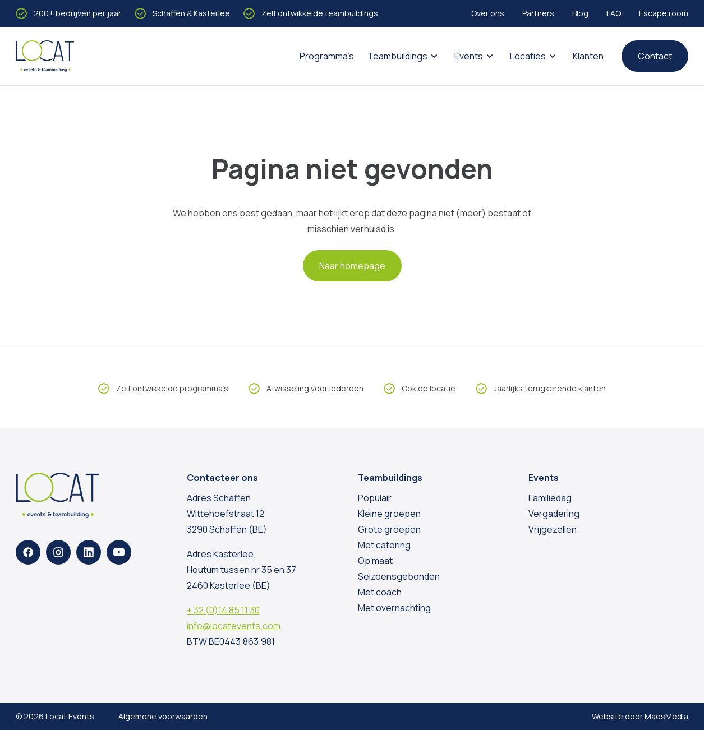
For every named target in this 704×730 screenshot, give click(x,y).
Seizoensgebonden (399, 576)
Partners (538, 13)
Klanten (588, 56)
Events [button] (468, 56)
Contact (655, 56)
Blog (580, 13)
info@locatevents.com (233, 626)
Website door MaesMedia (640, 716)
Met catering (384, 545)
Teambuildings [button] (397, 56)
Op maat (375, 561)
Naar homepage (352, 266)
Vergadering (553, 513)
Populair (375, 498)
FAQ (613, 13)
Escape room (663, 13)
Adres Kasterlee (220, 554)
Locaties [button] (528, 56)
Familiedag (550, 498)
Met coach (380, 592)
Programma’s (327, 56)
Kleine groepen (389, 513)
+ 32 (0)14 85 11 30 (223, 610)
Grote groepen (389, 529)
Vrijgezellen (552, 529)
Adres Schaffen (219, 498)
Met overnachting (394, 608)
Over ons (487, 13)
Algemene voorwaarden (163, 716)
